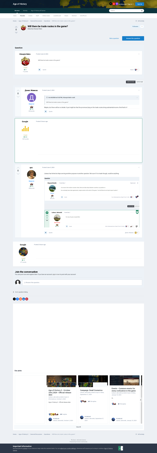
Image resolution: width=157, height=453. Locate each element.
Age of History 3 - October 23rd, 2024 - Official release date (60, 393)
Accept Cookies (122, 448)
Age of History (20, 4)
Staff (37, 15)
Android (74, 15)
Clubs (15, 15)
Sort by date (139, 81)
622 (31, 186)
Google (25, 121)
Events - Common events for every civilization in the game (124, 391)
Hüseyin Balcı (38, 29)
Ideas (102, 393)
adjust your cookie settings (68, 448)
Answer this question (133, 38)
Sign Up (139, 4)
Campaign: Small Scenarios (91, 391)
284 (25, 137)
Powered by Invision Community (78, 443)
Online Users (46, 15)
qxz (31, 167)
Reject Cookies (137, 448)
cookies (24, 448)
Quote (43, 69)
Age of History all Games (38, 10)
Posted (41, 54)
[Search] (119, 10)
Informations (52, 400)
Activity (25, 10)
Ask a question (114, 38)
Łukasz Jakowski (54, 398)
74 (23, 261)
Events (30, 15)
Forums (22, 15)
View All (78, 428)
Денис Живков (31, 90)
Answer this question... (32, 284)
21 (25, 69)
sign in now (56, 275)
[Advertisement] (73, 140)
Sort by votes (130, 81)
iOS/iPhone (83, 15)
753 (31, 109)
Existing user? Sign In (126, 4)
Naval (133, 69)
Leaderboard (57, 15)
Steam (66, 15)
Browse (17, 11)
